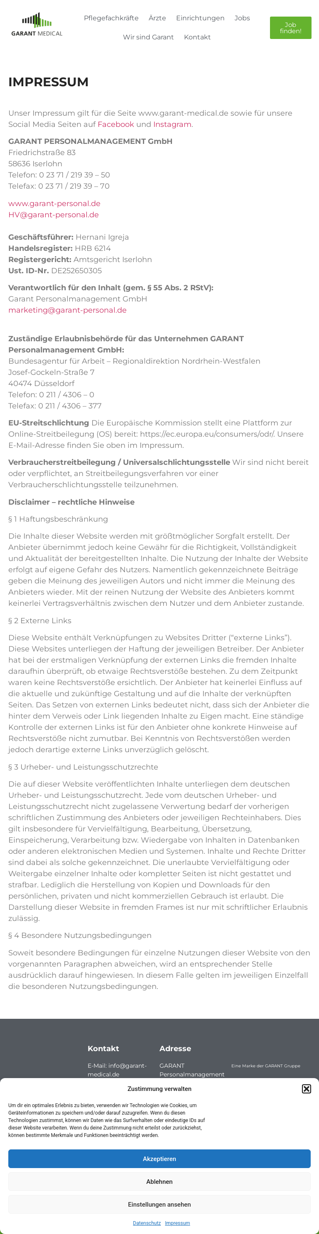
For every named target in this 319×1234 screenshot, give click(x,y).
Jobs (242, 18)
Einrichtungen (200, 18)
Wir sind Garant (148, 37)
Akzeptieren (159, 1159)
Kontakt (197, 37)
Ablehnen (159, 1181)
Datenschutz (147, 1223)
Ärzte (157, 18)
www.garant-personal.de (54, 203)
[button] (306, 1089)
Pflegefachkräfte (111, 18)
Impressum (177, 1223)
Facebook (116, 124)
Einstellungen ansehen (159, 1204)
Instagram (172, 124)
